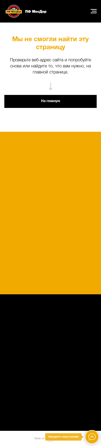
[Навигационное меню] (94, 11)
